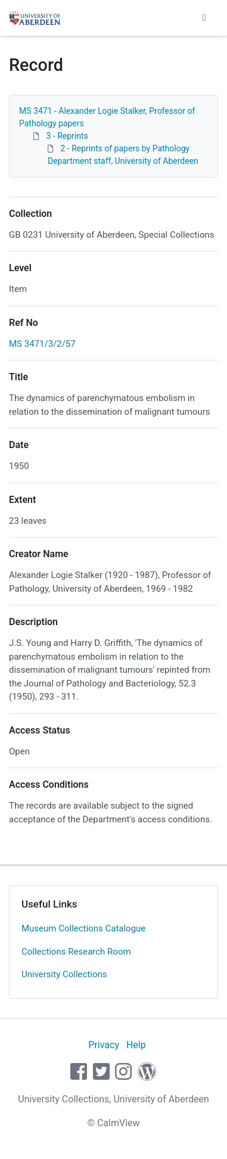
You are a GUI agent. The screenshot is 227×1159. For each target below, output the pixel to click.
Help (136, 1045)
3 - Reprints (67, 136)
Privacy (103, 1045)
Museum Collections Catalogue (83, 928)
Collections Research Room (76, 951)
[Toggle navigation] (204, 18)
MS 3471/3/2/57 (42, 343)
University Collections (64, 974)
